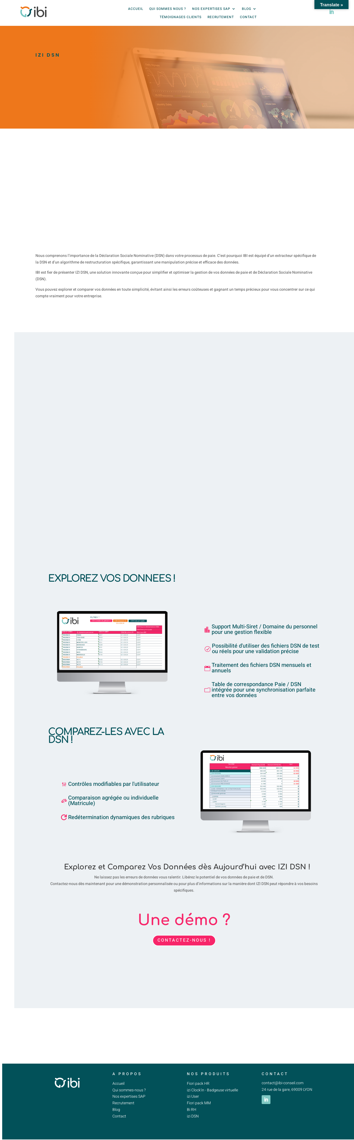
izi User (193, 1101)
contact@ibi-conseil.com (282, 1088)
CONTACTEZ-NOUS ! (184, 945)
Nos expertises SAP (211, 11)
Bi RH (191, 1114)
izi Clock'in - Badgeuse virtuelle (212, 1095)
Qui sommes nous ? (167, 11)
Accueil (135, 11)
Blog (246, 11)
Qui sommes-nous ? (129, 1095)
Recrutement (221, 20)
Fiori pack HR (198, 1088)
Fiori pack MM (199, 1108)
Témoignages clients (180, 20)
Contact (248, 20)
